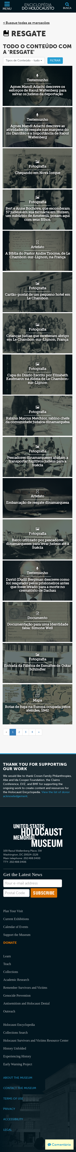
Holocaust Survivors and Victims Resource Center (36, 1040)
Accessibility (13, 1119)
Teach (7, 964)
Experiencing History (17, 1056)
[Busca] (67, 6)
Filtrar (55, 60)
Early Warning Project (17, 1064)
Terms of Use (13, 1098)
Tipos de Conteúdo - (24, 60)
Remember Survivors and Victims (25, 987)
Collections (10, 972)
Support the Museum (16, 934)
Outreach (9, 1011)
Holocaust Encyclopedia (19, 1024)
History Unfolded (14, 1048)
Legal (7, 1130)
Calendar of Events (15, 927)
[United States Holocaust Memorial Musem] (38, 835)
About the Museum (17, 1077)
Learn (7, 956)
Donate (10, 943)
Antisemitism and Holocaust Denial (26, 1003)
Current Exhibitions (16, 919)
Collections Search (15, 1032)
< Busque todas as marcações (26, 23)
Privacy (9, 1109)
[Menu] (7, 6)
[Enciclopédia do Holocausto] (38, 6)
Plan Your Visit (13, 911)
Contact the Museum (19, 1088)
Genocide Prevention (17, 995)
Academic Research (16, 979)
